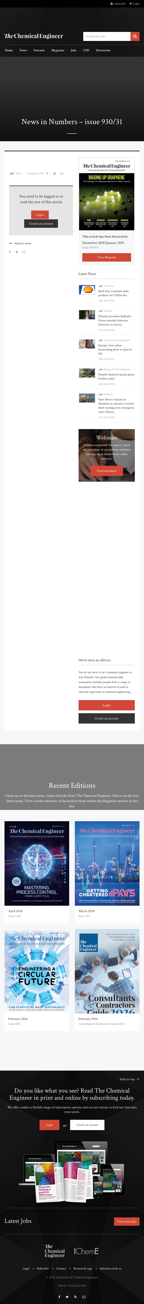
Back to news (23, 243)
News (21, 50)
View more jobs (125, 1220)
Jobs (68, 50)
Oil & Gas (109, 285)
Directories (96, 50)
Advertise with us (111, 1267)
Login (135, 4)
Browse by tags (83, 1267)
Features (36, 50)
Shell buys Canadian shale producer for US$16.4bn (113, 293)
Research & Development (117, 339)
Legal (26, 1267)
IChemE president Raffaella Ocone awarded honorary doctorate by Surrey (114, 320)
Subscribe (118, 4)
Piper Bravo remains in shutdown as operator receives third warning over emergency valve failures (116, 405)
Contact (61, 1267)
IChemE (108, 310)
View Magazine (107, 257)
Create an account (41, 223)
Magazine (54, 50)
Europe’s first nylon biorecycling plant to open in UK (115, 349)
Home (8, 50)
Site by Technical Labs (72, 1284)
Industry (108, 393)
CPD (80, 50)
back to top (127, 1078)
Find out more (106, 470)
